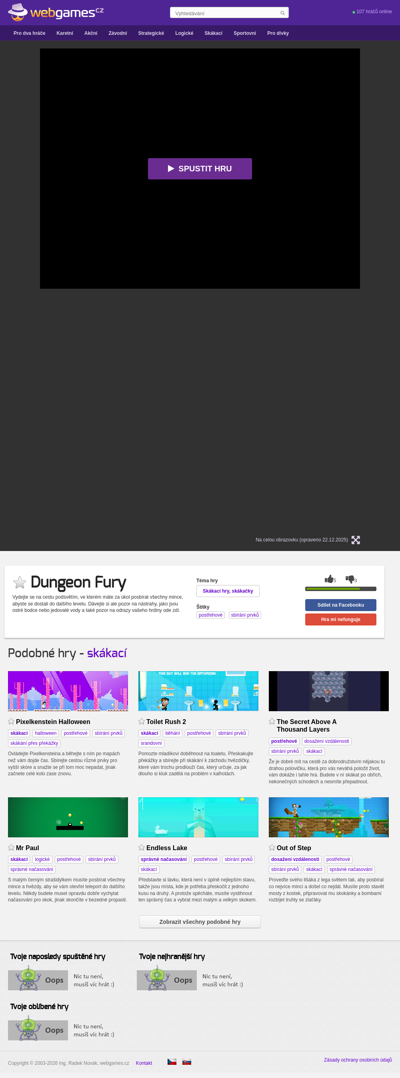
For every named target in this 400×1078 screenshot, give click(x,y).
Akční (91, 33)
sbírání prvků (108, 733)
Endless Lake (166, 848)
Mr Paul (27, 848)
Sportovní (245, 33)
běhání (172, 733)
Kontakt (144, 1063)
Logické (184, 33)
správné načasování (31, 869)
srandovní (151, 743)
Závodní (117, 33)
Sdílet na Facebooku (341, 605)
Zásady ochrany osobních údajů (358, 1060)
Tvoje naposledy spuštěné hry (57, 957)
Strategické (151, 33)
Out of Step (294, 848)
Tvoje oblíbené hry (39, 1007)
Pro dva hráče (29, 33)
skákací (106, 654)
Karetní (64, 33)
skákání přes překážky (34, 743)
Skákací (213, 33)
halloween (45, 733)
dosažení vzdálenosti (326, 741)
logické (42, 859)
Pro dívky (278, 33)
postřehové (75, 733)
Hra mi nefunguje (340, 619)
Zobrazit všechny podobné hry (199, 922)
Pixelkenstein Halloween (53, 721)
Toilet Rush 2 (166, 721)
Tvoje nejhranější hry (172, 957)
